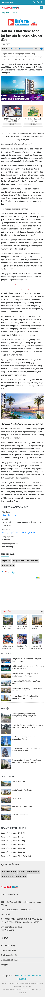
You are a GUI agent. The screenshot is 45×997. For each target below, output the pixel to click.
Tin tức (14, 13)
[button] (11, 48)
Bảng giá (4, 965)
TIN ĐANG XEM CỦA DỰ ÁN (15, 507)
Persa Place (16, 798)
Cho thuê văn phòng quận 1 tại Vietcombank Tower (23, 738)
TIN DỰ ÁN (6, 654)
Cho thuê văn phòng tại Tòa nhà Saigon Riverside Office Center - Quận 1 (26, 761)
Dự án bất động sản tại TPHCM (29, 871)
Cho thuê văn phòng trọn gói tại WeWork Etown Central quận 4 (27, 749)
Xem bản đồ (5, 914)
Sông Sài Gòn (6, 561)
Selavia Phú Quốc (18, 782)
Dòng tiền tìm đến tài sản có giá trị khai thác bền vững (18, 54)
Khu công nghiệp (20, 876)
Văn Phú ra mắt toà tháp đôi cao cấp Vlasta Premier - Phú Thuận (22, 57)
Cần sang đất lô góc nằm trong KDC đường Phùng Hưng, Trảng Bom (25, 715)
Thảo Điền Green (9, 515)
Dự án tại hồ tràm (7, 876)
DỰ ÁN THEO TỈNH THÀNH (13, 828)
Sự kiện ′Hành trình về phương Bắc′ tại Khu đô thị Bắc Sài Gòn (28, 667)
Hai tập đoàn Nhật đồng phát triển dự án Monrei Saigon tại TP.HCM (27, 697)
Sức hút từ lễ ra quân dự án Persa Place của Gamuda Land (20, 60)
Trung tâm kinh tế (32, 561)
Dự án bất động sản (8, 565)
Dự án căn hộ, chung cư (9, 871)
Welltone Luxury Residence (22, 807)
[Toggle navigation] (41, 7)
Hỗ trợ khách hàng (8, 945)
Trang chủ (5, 13)
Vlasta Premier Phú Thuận (22, 790)
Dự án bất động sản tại (14, 833)
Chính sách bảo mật (9, 955)
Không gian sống (18, 561)
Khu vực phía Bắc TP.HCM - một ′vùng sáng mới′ (26, 682)
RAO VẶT (5, 708)
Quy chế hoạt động (8, 950)
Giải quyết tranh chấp (9, 960)
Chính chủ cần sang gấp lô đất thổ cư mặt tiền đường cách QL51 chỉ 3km (27, 726)
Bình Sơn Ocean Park (20, 815)
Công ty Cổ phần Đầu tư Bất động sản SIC (18, 532)
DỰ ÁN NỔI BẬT (8, 777)
